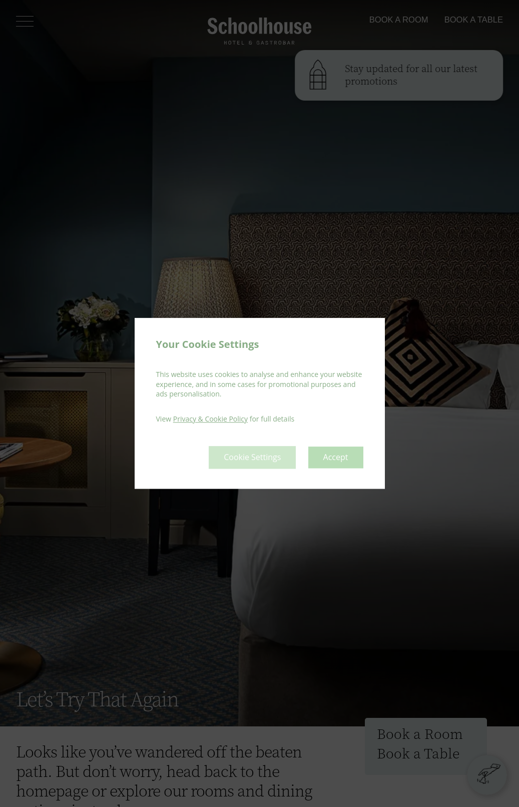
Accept (335, 457)
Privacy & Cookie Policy (210, 419)
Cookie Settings (252, 457)
